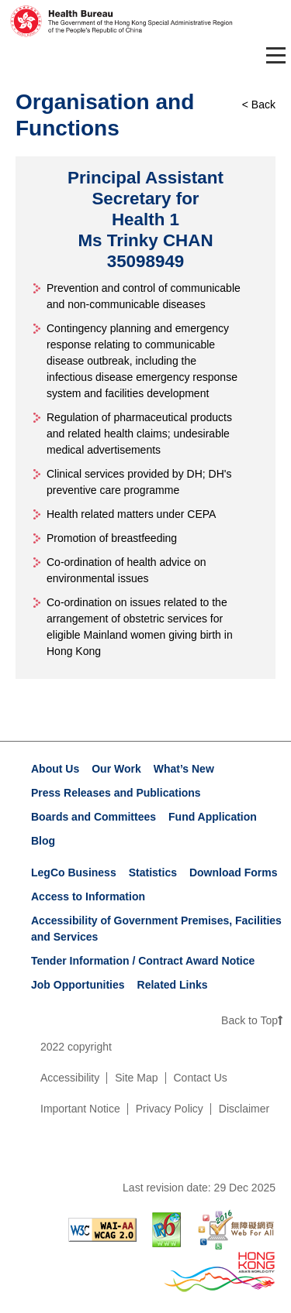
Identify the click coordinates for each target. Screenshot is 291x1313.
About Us (55, 769)
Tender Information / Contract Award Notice (143, 961)
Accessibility (69, 1077)
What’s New (184, 769)
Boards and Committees (93, 817)
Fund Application (212, 817)
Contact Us (200, 1077)
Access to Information (88, 896)
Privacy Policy (169, 1108)
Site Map (136, 1077)
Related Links (172, 985)
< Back (258, 104)
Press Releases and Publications (116, 793)
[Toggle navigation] (273, 55)
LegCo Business (73, 872)
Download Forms (233, 872)
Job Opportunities (78, 985)
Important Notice (80, 1108)
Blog (43, 841)
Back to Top (252, 1020)
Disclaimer (244, 1108)
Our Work (116, 769)
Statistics (153, 872)
